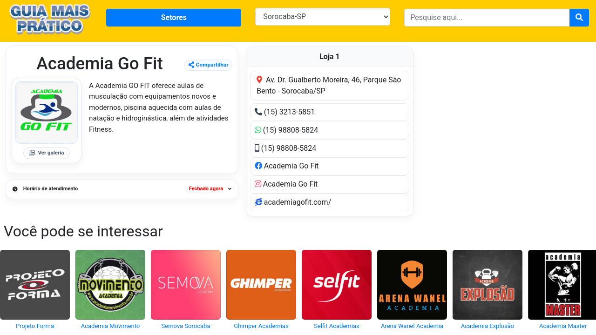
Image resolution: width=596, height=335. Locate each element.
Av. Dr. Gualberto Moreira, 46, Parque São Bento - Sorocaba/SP (329, 85)
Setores (174, 17)
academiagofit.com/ (293, 202)
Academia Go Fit (287, 165)
